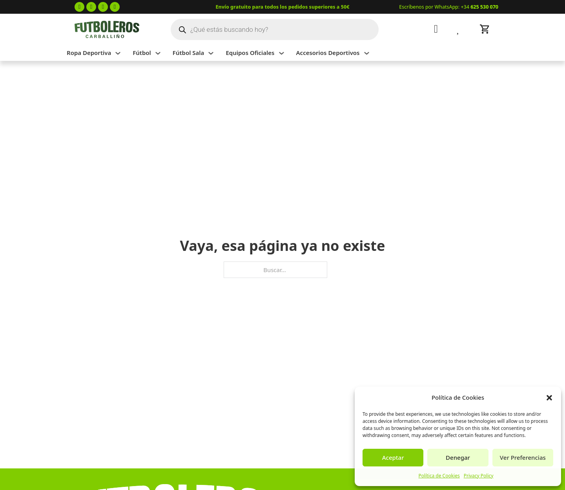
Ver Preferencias (523, 457)
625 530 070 (484, 7)
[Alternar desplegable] (118, 53)
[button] (549, 398)
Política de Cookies (439, 475)
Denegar (458, 457)
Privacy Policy (479, 475)
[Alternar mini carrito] (484, 29)
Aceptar (393, 457)
